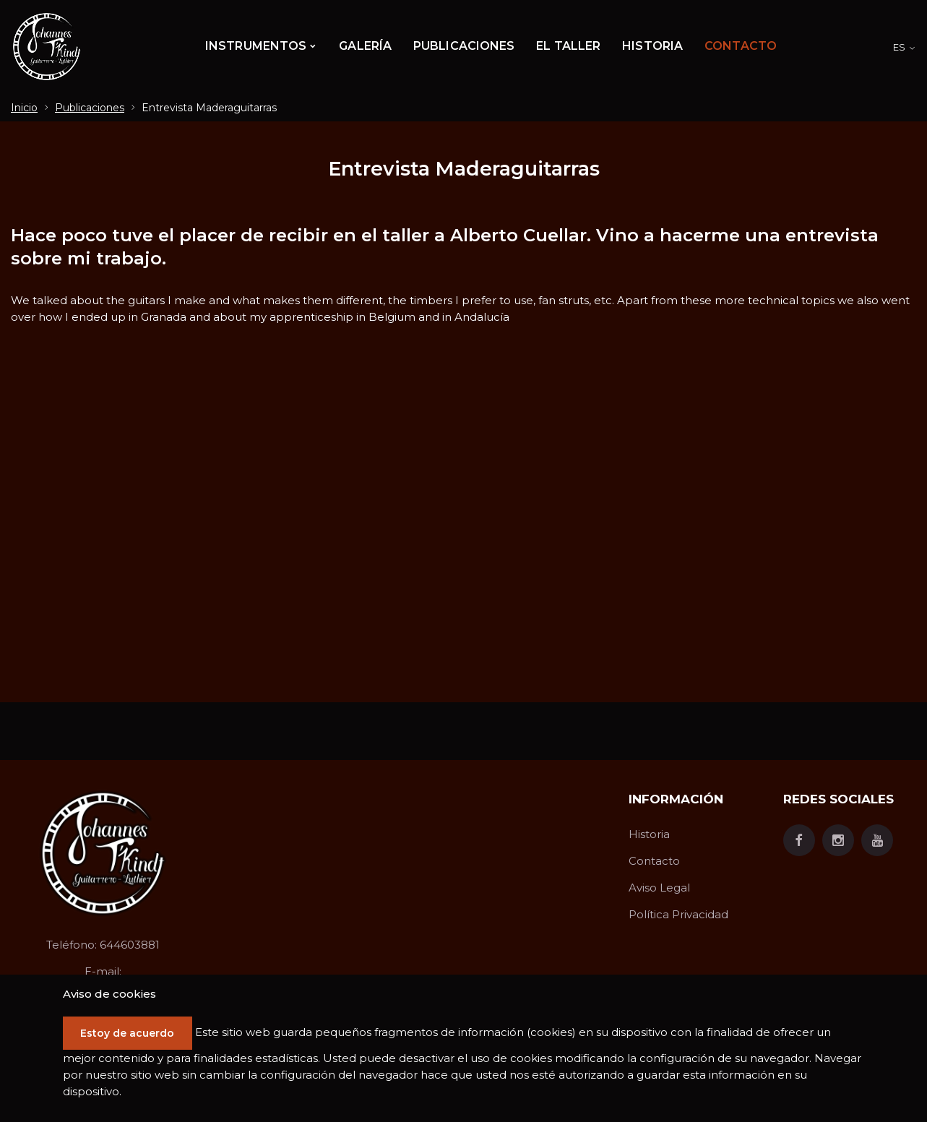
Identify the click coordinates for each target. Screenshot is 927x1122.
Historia (649, 834)
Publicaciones (89, 107)
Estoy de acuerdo (131, 1033)
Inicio (24, 107)
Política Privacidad (678, 914)
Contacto (654, 861)
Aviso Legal (659, 887)
